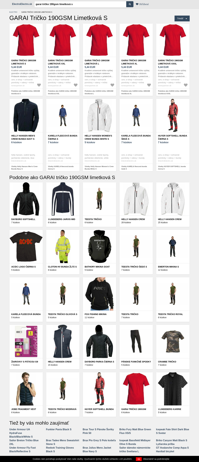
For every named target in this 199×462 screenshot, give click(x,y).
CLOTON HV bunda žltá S (62, 267)
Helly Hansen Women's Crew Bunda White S (98, 137)
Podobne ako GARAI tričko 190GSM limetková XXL (62, 92)
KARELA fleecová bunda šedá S (136, 137)
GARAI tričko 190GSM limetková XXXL (170, 62)
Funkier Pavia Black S (58, 429)
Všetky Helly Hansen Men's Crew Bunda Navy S (24, 168)
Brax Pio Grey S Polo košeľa (99, 440)
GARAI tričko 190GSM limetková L (97, 62)
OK (139, 459)
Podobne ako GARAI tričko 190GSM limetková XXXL (172, 92)
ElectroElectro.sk (22, 4)
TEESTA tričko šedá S (134, 267)
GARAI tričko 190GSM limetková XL (133, 62)
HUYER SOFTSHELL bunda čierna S (172, 137)
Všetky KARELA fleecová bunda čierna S (61, 168)
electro (13, 12)
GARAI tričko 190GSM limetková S (23, 62)
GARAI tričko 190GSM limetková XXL (60, 62)
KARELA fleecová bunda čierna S (62, 137)
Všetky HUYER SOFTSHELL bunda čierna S (172, 168)
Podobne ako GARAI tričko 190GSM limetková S (25, 92)
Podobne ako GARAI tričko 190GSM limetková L (99, 92)
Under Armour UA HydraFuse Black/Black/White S (21, 433)
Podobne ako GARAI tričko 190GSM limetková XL (135, 92)
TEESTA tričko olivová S (62, 314)
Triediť (180, 18)
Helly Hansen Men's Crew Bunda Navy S (23, 137)
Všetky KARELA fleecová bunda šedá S (134, 168)
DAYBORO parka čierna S (99, 361)
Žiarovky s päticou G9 (24, 361)
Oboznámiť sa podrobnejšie (156, 459)
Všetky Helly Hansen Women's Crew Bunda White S (99, 168)
